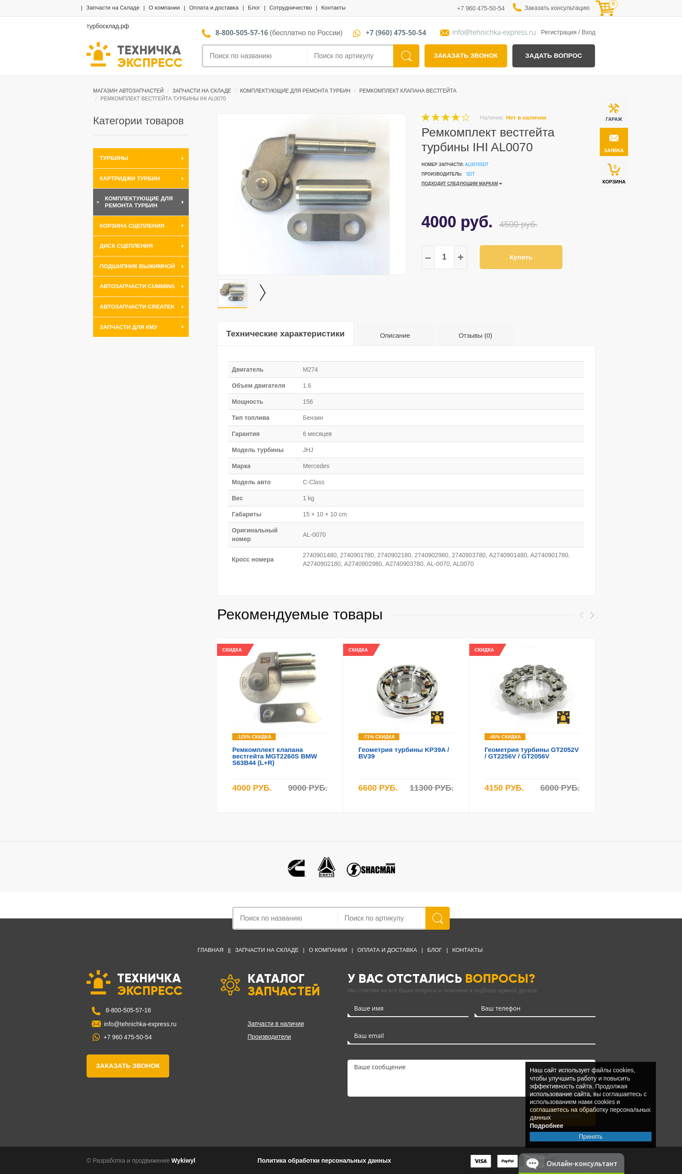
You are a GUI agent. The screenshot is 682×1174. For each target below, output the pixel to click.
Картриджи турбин (130, 178)
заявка (614, 150)
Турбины (114, 158)
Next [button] (591, 615)
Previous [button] (581, 615)
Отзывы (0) (475, 335)
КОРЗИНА (613, 173)
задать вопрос (553, 55)
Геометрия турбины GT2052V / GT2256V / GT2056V (532, 753)
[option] (311, 194)
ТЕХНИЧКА (150, 55)
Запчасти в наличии (275, 1023)
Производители (269, 1036)
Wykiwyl (183, 1160)
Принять (591, 1136)
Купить (521, 257)
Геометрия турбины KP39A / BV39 (403, 753)
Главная (210, 950)
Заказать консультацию (557, 8)
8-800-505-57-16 (127, 1010)
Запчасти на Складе (112, 7)
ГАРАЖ (614, 119)
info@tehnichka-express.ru (494, 32)
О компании (164, 7)
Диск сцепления (126, 246)
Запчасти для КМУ (128, 327)
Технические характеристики (285, 333)
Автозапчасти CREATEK (137, 306)
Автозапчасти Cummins (137, 286)
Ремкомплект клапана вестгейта (407, 91)
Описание (395, 335)
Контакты (333, 7)
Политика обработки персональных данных (324, 1160)
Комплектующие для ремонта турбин (295, 91)
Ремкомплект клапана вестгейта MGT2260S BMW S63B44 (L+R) (274, 756)
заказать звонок (466, 55)
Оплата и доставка (214, 7)
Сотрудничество (290, 7)
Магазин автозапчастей (128, 91)
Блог (254, 7)
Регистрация (559, 32)
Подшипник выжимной (137, 266)
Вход (588, 32)
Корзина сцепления (132, 226)
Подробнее (546, 1125)
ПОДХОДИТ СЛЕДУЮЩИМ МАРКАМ (459, 183)
